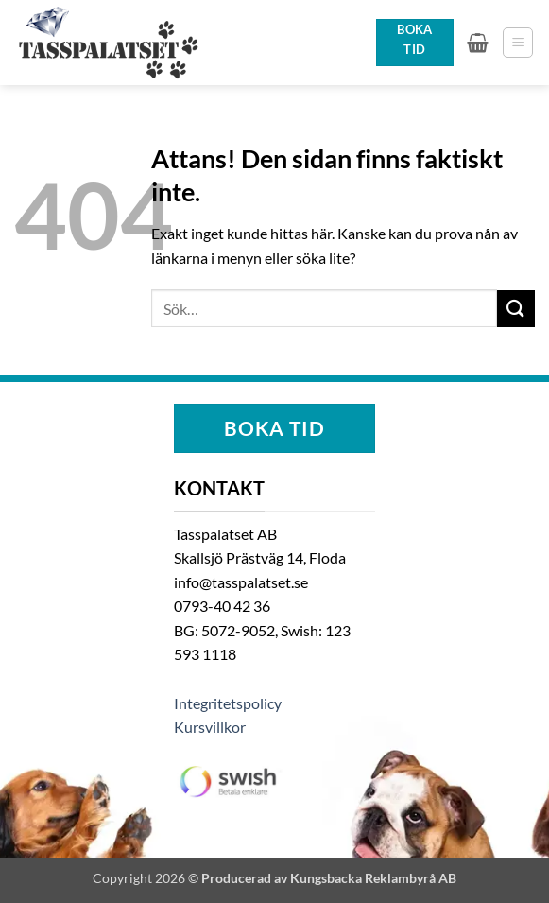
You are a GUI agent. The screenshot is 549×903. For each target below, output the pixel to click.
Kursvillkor (210, 727)
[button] (478, 42)
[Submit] (516, 308)
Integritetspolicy (228, 703)
